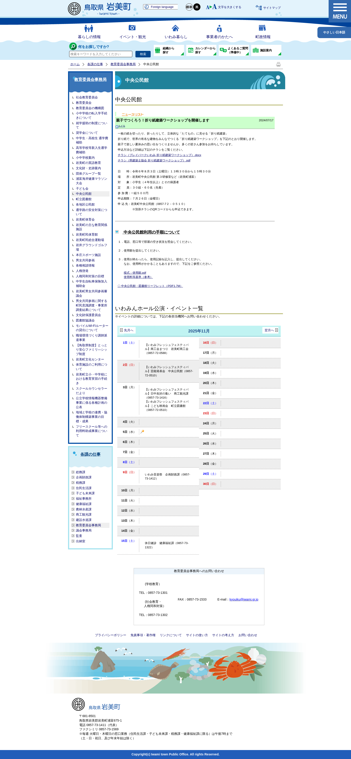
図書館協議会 (85, 320)
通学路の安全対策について (91, 212)
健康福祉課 (84, 504)
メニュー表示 (340, 11)
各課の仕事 (95, 64)
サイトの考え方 (223, 635)
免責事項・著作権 (143, 635)
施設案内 (266, 50)
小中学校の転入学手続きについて (91, 115)
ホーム (75, 64)
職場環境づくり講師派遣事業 (91, 338)
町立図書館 (84, 199)
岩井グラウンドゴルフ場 (91, 247)
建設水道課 (84, 520)
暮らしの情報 (89, 37)
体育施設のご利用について (91, 367)
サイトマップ (272, 7)
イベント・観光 (132, 37)
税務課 (80, 482)
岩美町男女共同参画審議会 (91, 293)
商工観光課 (84, 514)
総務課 (80, 472)
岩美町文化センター (90, 359)
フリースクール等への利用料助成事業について (91, 431)
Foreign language (162, 7)
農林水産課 (84, 509)
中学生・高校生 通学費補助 (92, 140)
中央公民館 (84, 193)
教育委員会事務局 (123, 64)
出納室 (80, 541)
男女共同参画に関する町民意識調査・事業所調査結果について (91, 305)
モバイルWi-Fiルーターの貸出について (92, 328)
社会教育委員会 (87, 97)
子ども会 (82, 188)
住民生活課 (84, 488)
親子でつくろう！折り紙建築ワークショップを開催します (162, 120)
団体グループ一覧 (88, 173)
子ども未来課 (85, 493)
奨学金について (87, 132)
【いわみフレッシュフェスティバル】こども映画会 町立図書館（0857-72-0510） (166, 405)
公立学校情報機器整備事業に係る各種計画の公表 (91, 402)
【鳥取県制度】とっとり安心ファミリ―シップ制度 (91, 349)
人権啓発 (82, 271)
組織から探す (168, 50)
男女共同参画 (85, 260)
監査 (79, 536)
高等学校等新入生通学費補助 (91, 150)
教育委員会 (84, 102)
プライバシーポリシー (110, 635)
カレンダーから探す (205, 50)
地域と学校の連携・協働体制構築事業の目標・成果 (91, 416)
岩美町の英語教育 (88, 163)
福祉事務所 (84, 498)
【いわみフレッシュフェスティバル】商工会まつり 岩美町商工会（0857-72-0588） (166, 349)
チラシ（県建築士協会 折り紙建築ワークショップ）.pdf (154, 160)
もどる (120, 126)
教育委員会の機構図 (90, 108)
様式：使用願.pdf (135, 272)
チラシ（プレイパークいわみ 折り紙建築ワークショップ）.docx (159, 155)
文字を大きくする (229, 7)
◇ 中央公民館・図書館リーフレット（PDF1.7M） (150, 286)
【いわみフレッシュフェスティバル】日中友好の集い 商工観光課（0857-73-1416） (166, 393)
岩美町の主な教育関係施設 (91, 227)
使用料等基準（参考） (138, 277)
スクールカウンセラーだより (91, 391)
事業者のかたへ (219, 37)
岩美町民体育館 (87, 234)
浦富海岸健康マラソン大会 (91, 181)
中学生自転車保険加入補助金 (91, 284)
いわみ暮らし (176, 37)
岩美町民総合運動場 (90, 240)
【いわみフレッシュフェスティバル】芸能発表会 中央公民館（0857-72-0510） (169, 371)
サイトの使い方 (197, 635)
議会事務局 (84, 530)
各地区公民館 (85, 204)
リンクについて (171, 635)
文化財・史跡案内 (88, 168)
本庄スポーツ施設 (88, 255)
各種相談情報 (85, 265)
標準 (189, 7)
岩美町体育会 (85, 219)
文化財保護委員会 (88, 315)
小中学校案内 (85, 157)
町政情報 (263, 37)
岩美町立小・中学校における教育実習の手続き (91, 379)
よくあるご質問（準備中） (238, 50)
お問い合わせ (247, 635)
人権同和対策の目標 (90, 276)
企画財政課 (84, 477)
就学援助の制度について (91, 125)
